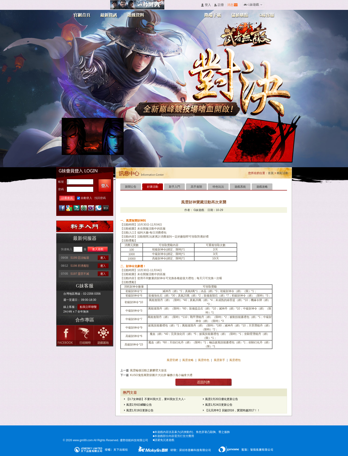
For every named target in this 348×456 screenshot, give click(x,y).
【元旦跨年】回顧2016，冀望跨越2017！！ (232, 410)
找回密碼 (100, 198)
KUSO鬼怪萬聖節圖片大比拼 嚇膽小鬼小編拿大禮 (161, 375)
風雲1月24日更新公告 (218, 404)
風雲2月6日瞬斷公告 (139, 404)
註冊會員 (67, 198)
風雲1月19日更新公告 (140, 410)
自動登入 (86, 198)
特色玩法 (218, 186)
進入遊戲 (97, 249)
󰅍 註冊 (219, 5)
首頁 (271, 173)
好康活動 (152, 186)
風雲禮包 (235, 360)
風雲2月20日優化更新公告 (221, 399)
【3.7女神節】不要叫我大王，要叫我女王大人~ (156, 399)
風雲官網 (173, 360)
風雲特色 (204, 360)
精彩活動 (282, 173)
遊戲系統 (240, 186)
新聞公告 (130, 186)
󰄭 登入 (206, 5)
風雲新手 (220, 360)
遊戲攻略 (262, 186)
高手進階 (196, 186)
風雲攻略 (188, 360)
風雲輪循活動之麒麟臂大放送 (148, 370)
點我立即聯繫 (88, 307)
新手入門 (174, 186)
